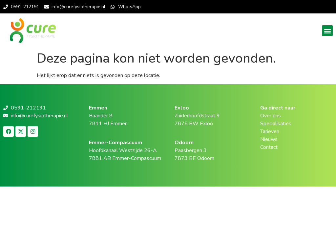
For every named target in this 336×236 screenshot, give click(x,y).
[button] (327, 30)
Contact (269, 147)
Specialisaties (275, 123)
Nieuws (269, 139)
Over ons (270, 115)
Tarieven (269, 131)
